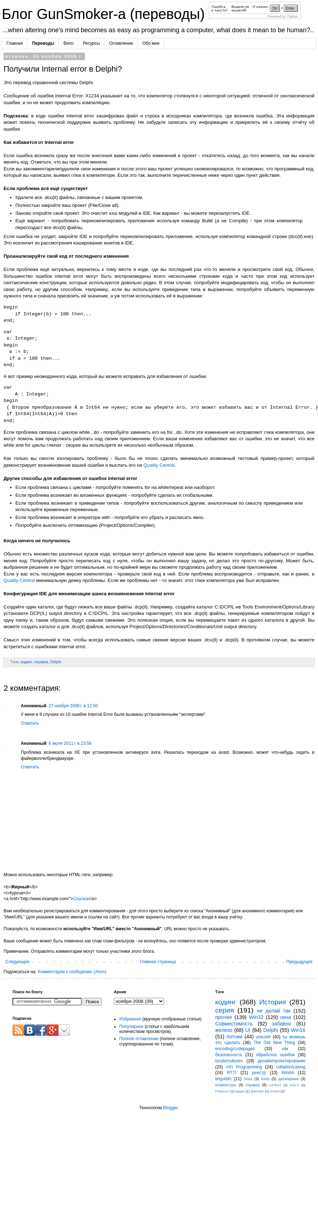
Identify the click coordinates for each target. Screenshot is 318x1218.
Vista (248, 1079)
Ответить (30, 723)
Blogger (170, 1107)
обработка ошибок (275, 1054)
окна (285, 1017)
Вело (68, 43)
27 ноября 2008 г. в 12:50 (73, 705)
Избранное (130, 1019)
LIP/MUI (275, 1085)
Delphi (55, 662)
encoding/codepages (235, 1048)
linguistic (223, 1078)
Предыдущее (299, 961)
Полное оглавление (139, 1038)
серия (224, 1010)
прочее (223, 1017)
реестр (259, 1072)
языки (275, 1091)
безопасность (228, 1054)
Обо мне (151, 43)
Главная (14, 43)
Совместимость (234, 1024)
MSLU (294, 1085)
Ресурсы (91, 43)
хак (285, 1048)
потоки (234, 1036)
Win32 (256, 1017)
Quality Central (159, 465)
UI (247, 1030)
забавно (281, 1024)
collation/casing (290, 1066)
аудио (240, 1091)
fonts (265, 1079)
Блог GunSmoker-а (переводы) (105, 14)
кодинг (26, 662)
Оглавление (121, 43)
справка (41, 662)
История (272, 1002)
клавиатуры (225, 1085)
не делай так (273, 1011)
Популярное (131, 1026)
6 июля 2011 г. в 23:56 (70, 743)
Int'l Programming (244, 1066)
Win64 (287, 1072)
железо (223, 1030)
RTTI (231, 1072)
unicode (263, 1036)
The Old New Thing (274, 1042)
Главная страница (158, 961)
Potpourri (222, 1091)
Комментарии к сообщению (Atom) (72, 971)
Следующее (17, 961)
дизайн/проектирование (281, 1060)
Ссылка (80, 898)
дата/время (288, 1079)
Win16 (298, 1030)
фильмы (257, 1091)
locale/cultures (229, 1060)
